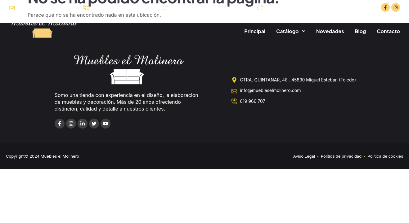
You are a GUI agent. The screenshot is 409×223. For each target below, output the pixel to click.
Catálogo (290, 31)
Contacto (388, 31)
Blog (360, 31)
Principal (254, 31)
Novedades (330, 31)
